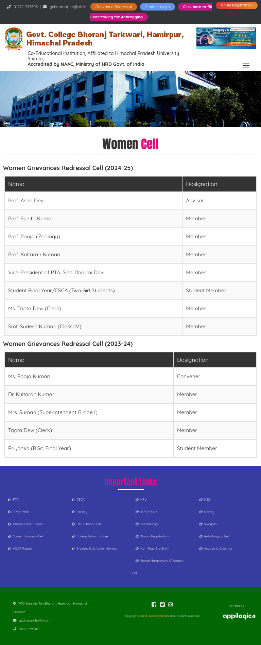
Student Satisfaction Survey (94, 548)
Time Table (18, 512)
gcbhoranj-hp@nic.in (68, 6)
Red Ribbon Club (86, 524)
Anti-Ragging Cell (214, 536)
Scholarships (147, 524)
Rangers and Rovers (25, 524)
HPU (141, 499)
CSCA (78, 499)
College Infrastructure (90, 536)
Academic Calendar (216, 548)
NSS (204, 499)
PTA (13, 499)
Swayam (208, 524)
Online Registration (237, 5)
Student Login (157, 6)
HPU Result (146, 512)
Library (206, 512)
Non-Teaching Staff (152, 548)
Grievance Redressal (113, 6)
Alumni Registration (152, 536)
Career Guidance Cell (26, 536)
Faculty (79, 512)
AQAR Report (20, 548)
